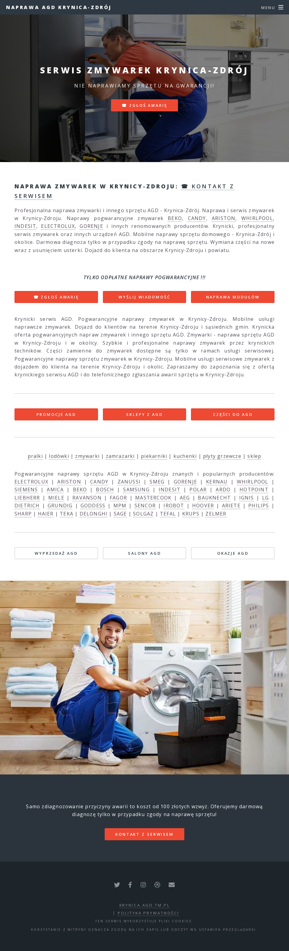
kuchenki (185, 456)
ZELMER (215, 513)
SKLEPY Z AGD (144, 414)
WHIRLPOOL (257, 218)
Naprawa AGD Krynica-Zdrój (59, 7)
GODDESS (93, 505)
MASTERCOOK (153, 497)
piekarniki (154, 456)
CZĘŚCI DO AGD (232, 414)
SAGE (120, 513)
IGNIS (246, 497)
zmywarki (87, 456)
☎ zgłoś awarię (144, 105)
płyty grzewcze (222, 456)
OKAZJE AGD (233, 553)
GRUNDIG (60, 505)
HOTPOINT (254, 489)
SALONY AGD (144, 553)
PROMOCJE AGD (56, 414)
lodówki (59, 456)
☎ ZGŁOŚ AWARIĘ (56, 297)
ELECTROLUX (58, 226)
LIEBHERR (27, 497)
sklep (254, 456)
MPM (120, 505)
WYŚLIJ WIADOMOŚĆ (144, 297)
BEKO (175, 218)
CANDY (197, 218)
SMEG (157, 481)
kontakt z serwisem (144, 834)
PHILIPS (258, 505)
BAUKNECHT (214, 497)
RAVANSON (87, 497)
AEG (185, 497)
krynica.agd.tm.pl (144, 905)
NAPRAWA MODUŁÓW (233, 297)
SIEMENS (26, 489)
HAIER (46, 513)
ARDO (223, 489)
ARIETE (231, 505)
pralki (35, 456)
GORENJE (91, 226)
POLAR (198, 489)
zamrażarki (120, 456)
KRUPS (190, 513)
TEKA (66, 513)
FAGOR (118, 497)
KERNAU (216, 481)
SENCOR (145, 505)
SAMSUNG (136, 489)
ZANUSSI (129, 481)
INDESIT (25, 226)
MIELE (56, 497)
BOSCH (105, 489)
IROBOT (174, 505)
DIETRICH (27, 505)
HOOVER (203, 505)
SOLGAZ (143, 513)
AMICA (55, 489)
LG (265, 497)
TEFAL (168, 513)
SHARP (23, 513)
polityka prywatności (148, 913)
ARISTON (223, 218)
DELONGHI (94, 513)
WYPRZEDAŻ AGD (56, 553)
